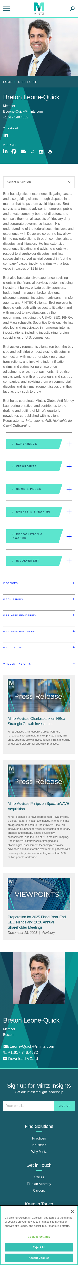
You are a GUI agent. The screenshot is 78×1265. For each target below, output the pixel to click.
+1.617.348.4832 (22, 1052)
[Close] (72, 1211)
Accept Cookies (39, 1257)
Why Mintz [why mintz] (39, 1151)
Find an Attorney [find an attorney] (39, 1184)
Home (7, 82)
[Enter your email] (39, 1106)
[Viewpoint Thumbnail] (39, 894)
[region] (39, 1235)
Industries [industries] (39, 1145)
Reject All (39, 1247)
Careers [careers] (39, 1190)
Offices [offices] (39, 1177)
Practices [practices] (39, 1138)
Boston (8, 1034)
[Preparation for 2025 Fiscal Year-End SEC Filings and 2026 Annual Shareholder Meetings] (37, 922)
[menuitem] (8, 81)
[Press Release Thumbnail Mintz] (39, 695)
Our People (27, 82)
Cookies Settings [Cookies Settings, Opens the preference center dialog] (39, 1236)
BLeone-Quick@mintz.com (23, 111)
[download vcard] (20, 1059)
